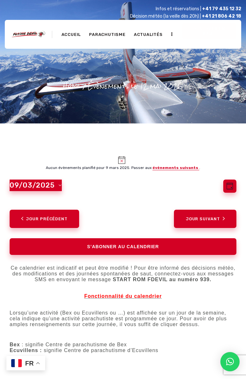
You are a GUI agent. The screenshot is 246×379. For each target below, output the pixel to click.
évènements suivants (175, 167)
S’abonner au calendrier (123, 246)
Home (72, 85)
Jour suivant (205, 218)
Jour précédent (44, 218)
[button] (230, 361)
